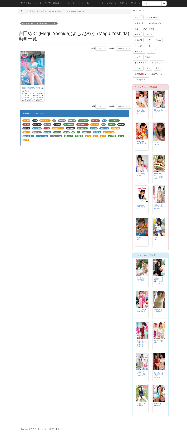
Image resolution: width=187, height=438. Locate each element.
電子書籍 (140, 74)
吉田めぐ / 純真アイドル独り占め (33, 88)
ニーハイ (148, 34)
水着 (157, 68)
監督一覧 (123, 3)
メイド (137, 57)
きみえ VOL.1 (157, 238)
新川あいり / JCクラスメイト (159, 111)
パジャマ (138, 68)
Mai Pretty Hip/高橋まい (158, 404)
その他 (147, 57)
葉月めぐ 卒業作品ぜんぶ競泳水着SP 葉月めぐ (142, 343)
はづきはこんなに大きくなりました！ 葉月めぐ (159, 374)
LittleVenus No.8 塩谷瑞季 (141, 206)
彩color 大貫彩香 (158, 341)
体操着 (137, 34)
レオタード (139, 23)
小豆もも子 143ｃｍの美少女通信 (141, 373)
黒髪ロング (139, 51)
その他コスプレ (155, 23)
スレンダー (139, 46)
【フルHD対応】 (151, 17)
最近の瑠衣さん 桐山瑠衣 (159, 310)
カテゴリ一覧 (68, 3)
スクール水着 (148, 29)
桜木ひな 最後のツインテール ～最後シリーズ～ (159, 280)
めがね (158, 40)
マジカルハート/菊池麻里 (141, 310)
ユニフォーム (156, 74)
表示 (92, 48)
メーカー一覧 (83, 3)
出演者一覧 (111, 3)
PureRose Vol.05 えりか (141, 142)
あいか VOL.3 (157, 143)
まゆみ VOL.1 (140, 238)
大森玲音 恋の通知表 (141, 404)
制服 (136, 29)
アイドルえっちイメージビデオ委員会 (40, 3)
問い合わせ (135, 3)
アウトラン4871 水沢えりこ (141, 111)
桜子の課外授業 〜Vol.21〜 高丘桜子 (159, 206)
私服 (148, 68)
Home (23, 11)
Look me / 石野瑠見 (141, 174)
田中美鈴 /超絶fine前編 (141, 279)
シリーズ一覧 (98, 3)
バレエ (151, 51)
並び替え (111, 48)
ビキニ (137, 17)
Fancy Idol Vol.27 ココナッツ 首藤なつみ (159, 176)
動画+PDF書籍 (140, 63)
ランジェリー (157, 63)
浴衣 (148, 40)
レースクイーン (141, 80)
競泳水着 (138, 40)
